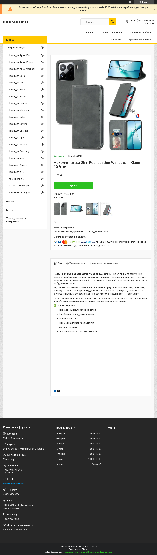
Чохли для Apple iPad (19, 55)
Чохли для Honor (17, 89)
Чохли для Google (18, 76)
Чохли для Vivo (16, 158)
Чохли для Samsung (19, 151)
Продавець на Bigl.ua (78, 549)
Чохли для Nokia (17, 117)
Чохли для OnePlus (18, 131)
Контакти (116, 39)
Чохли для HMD (16, 82)
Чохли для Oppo (17, 137)
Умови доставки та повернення (16, 220)
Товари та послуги (110, 32)
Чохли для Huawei (18, 96)
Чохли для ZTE (16, 172)
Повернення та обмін (139, 32)
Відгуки (10, 210)
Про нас (10, 201)
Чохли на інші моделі (19, 192)
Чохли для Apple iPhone (21, 62)
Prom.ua (93, 546)
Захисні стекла (16, 179)
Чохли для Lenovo (18, 103)
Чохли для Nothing (18, 124)
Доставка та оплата (140, 39)
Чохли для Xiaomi (18, 165)
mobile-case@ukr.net (13, 483)
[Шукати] (112, 21)
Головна (88, 32)
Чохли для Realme (18, 144)
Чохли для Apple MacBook (22, 69)
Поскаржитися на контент (75, 552)
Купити (73, 185)
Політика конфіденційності (100, 552)
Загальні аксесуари (19, 185)
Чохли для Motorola (19, 110)
